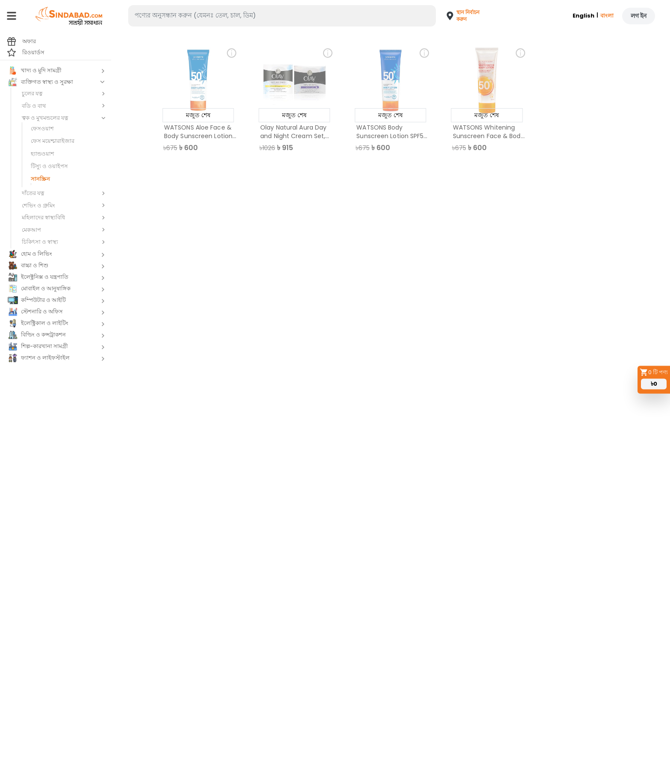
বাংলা (607, 16)
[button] (460, 16)
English (583, 16)
